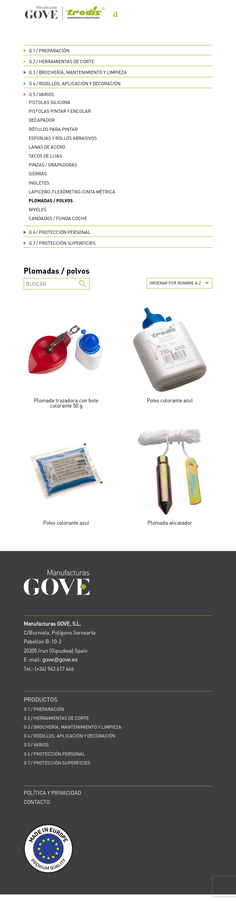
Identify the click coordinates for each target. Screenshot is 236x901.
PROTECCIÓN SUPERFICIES (59, 243)
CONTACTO (37, 801)
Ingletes (39, 183)
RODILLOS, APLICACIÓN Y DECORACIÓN (72, 83)
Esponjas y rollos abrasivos (63, 138)
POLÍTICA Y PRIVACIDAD (52, 792)
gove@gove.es (60, 660)
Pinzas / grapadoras (53, 164)
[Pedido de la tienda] (179, 283)
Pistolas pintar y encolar (60, 111)
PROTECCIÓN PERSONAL (57, 232)
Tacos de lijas (45, 156)
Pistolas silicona (49, 102)
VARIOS (39, 94)
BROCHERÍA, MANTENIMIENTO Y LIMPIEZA (75, 72)
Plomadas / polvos (51, 200)
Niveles (37, 209)
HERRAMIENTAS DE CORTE (59, 61)
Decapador (42, 120)
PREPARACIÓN (46, 50)
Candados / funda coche (58, 218)
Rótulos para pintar (53, 129)
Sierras (38, 173)
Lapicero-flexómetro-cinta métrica (72, 191)
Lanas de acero (47, 147)
